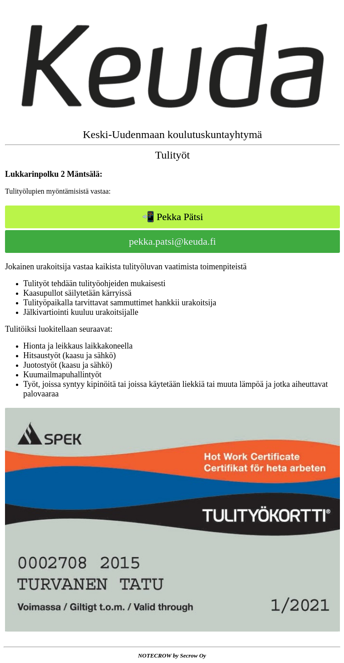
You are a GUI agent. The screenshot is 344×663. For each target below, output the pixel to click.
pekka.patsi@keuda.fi (172, 241)
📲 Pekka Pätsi (172, 216)
